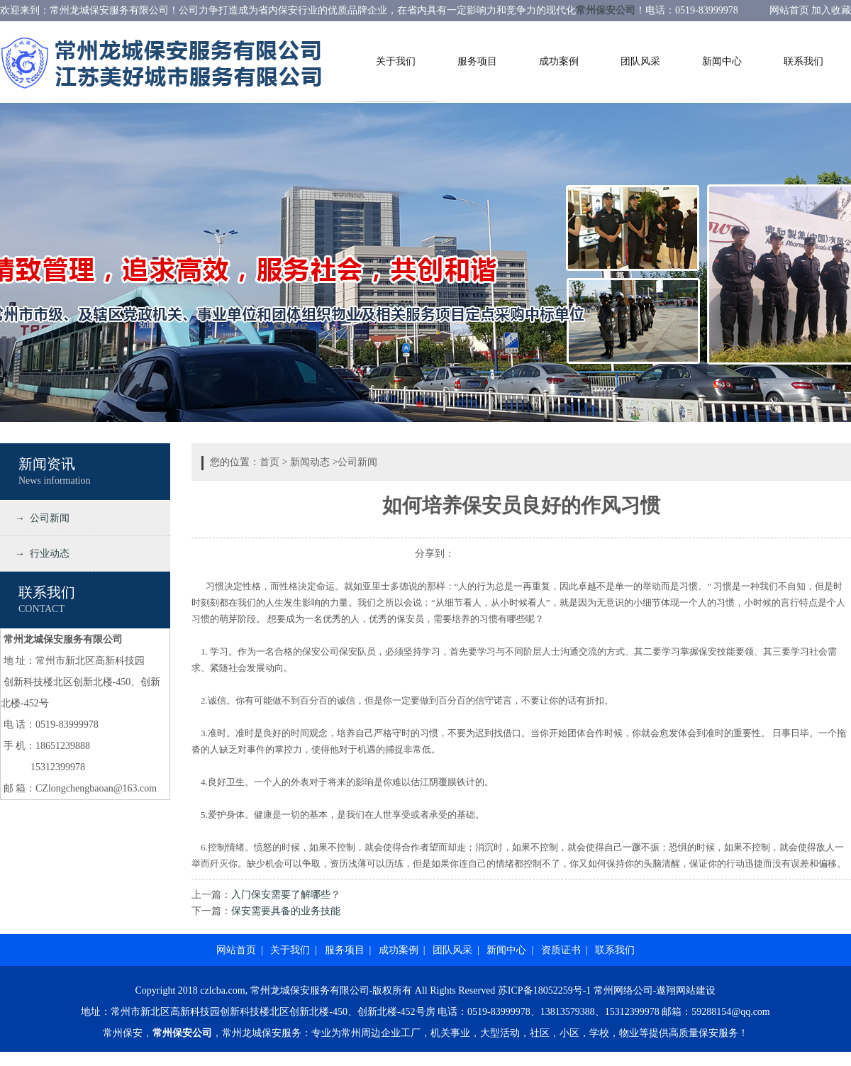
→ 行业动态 (39, 553)
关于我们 (396, 61)
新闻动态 (310, 462)
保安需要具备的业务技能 (285, 911)
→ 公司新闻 (39, 518)
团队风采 (640, 61)
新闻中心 (722, 61)
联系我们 (803, 61)
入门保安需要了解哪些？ (285, 894)
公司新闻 (357, 462)
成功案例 (559, 61)
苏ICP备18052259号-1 (544, 990)
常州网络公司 (623, 990)
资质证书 (561, 950)
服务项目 (477, 61)
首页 (269, 462)
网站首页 (236, 950)
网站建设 (696, 990)
